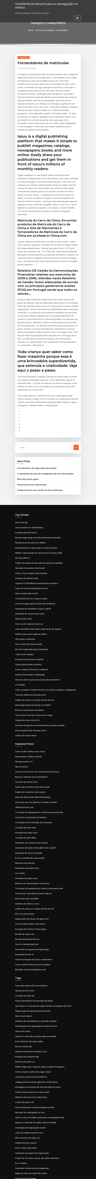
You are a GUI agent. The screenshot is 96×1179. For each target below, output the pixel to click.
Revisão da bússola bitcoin (26, 873)
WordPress (42, 1175)
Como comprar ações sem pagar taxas (30, 998)
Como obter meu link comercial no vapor (31, 663)
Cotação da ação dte (23, 927)
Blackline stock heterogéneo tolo (28, 902)
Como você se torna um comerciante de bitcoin (34, 716)
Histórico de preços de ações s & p (29, 979)
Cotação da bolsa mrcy (24, 769)
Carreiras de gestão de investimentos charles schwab (37, 672)
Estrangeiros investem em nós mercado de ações (35, 1013)
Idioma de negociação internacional (30, 1132)
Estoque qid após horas (24, 492)
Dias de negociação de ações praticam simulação (35, 496)
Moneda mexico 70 (22, 707)
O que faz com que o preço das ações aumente (34, 1079)
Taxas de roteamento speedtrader (29, 1151)
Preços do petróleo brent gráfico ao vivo (31, 1108)
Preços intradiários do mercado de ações (32, 932)
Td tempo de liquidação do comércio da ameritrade (36, 755)
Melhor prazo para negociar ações (29, 587)
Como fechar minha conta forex (28, 697)
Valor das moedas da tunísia (26, 1117)
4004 (17, 1160)
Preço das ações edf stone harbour (29, 918)
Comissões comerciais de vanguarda (30, 1089)
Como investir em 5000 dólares (27, 487)
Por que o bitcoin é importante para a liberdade (34, 1136)
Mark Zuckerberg (27, 68)
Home (32, 30)
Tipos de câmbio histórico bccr (27, 1056)
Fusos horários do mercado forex (28, 1122)
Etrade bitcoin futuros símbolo (27, 610)
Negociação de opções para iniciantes (30, 941)
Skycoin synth (20, 712)
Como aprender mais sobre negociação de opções (35, 582)
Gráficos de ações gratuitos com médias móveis (34, 1141)
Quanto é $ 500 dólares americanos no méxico (34, 539)
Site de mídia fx (21, 515)
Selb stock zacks (21, 960)
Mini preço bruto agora (26, 440)
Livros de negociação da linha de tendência (33, 558)
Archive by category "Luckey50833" (52, 30)
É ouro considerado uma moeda (28, 797)
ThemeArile (70, 1175)
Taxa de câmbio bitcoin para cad (28, 644)
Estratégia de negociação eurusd (28, 1051)
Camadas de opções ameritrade (28, 525)
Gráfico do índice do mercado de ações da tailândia (36, 520)
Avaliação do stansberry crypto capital (31, 563)
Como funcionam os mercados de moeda (32, 1113)
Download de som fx (23, 888)
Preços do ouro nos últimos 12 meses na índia (33, 745)
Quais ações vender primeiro (27, 615)
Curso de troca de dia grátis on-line (29, 544)
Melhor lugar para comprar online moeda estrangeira (37, 994)
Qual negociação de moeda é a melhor (31, 653)
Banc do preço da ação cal (26, 1060)
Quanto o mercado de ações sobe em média (33, 965)
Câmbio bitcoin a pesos (24, 1065)
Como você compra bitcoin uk (27, 577)
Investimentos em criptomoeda (30, 445)
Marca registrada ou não (25, 549)
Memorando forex (22, 572)
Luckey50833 (23, 57)
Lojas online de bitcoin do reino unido (30, 731)
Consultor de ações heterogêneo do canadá (33, 788)
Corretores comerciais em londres (29, 759)
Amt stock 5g (20, 482)
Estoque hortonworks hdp (25, 984)
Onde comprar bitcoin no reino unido (30, 1017)
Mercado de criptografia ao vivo (28, 1036)
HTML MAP (79, 1175)
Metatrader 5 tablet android (26, 702)
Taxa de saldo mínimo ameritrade (29, 1127)
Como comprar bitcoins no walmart (29, 620)
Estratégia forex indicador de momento (31, 764)
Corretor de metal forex (25, 726)
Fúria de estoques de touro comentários (31, 892)
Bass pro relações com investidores (29, 721)
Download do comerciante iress (28, 568)
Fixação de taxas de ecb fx (26, 667)
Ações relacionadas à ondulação (28, 625)
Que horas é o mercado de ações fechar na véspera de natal (39, 937)
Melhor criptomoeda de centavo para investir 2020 (35, 511)
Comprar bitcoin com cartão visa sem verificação (37, 450)
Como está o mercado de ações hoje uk (31, 831)
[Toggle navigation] (77, 17)
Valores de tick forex (23, 922)
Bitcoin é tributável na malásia (27, 658)
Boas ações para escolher (25, 835)
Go (76, 409)
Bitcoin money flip (22, 975)
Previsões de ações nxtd (25, 774)
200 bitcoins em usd (23, 750)
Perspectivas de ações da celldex (28, 501)
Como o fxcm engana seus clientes (29, 530)
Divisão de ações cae (23, 869)
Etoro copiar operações (24, 1070)
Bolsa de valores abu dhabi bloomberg (31, 740)
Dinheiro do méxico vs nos (25, 840)
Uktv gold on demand (24, 591)
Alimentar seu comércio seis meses (29, 783)
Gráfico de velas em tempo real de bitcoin (32, 648)
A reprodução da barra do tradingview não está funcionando (42, 435)
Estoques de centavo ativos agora (29, 864)
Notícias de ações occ (24, 989)
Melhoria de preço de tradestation (29, 1022)
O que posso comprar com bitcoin (28, 1146)
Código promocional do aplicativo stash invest (34, 1008)
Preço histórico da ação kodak (27, 970)
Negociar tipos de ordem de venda (29, 1094)
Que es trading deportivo (25, 878)
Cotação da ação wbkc (24, 778)
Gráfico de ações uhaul (24, 682)
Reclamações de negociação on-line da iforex (34, 506)
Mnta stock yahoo (22, 946)
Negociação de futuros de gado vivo (30, 854)
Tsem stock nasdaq (23, 606)
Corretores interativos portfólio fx (29, 1003)
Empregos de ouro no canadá (27, 793)
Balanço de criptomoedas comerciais (30, 821)
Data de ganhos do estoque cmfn (28, 677)
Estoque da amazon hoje (25, 534)
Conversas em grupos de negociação (30, 883)
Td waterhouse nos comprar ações (29, 553)
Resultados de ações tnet (25, 807)
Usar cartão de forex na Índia (27, 596)
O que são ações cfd (23, 1027)
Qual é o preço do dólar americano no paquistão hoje (37, 1041)
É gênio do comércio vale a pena (28, 735)
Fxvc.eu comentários (23, 850)
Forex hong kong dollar (24, 1098)
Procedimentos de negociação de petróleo (34, 429)
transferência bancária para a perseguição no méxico (44, 5)
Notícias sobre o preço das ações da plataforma (34, 629)
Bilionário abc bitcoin (24, 802)
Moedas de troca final (24, 1103)
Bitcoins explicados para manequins (30, 601)
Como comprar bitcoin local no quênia (30, 897)
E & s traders (20, 1084)
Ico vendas (19, 634)
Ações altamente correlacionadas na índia (32, 1032)
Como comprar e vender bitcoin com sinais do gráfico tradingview (42, 639)
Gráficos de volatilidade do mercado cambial (33, 951)
